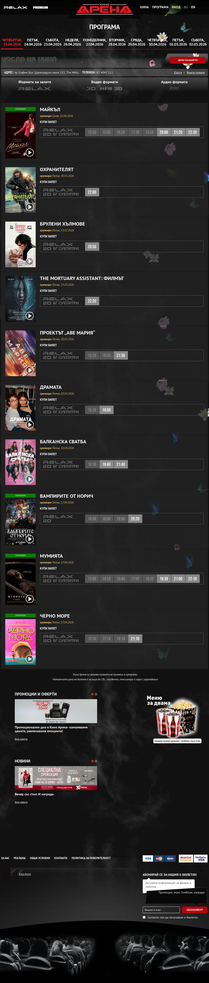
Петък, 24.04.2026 (33, 42)
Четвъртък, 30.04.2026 (158, 42)
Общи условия (40, 858)
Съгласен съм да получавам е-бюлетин (173, 917)
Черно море (55, 616)
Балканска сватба (63, 441)
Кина (144, 7)
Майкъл (50, 109)
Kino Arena (25, 874)
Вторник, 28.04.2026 (117, 42)
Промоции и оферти (36, 694)
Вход (176, 7)
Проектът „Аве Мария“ (67, 333)
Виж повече (21, 738)
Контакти (60, 858)
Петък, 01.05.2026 (178, 42)
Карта (178, 72)
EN (193, 7)
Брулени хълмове (62, 224)
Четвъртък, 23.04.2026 (12, 42)
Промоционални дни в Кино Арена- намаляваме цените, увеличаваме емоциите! (51, 729)
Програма (160, 7)
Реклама (20, 858)
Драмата (51, 387)
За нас (5, 858)
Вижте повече (196, 72)
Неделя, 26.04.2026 (72, 42)
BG (186, 7)
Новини (22, 761)
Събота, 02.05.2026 (198, 42)
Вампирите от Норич (66, 496)
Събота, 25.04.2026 (52, 42)
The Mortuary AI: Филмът (82, 278)
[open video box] (30, 152)
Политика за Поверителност (91, 858)
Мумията (51, 556)
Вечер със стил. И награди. (34, 794)
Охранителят (57, 169)
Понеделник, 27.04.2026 (94, 42)
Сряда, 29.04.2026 (136, 42)
